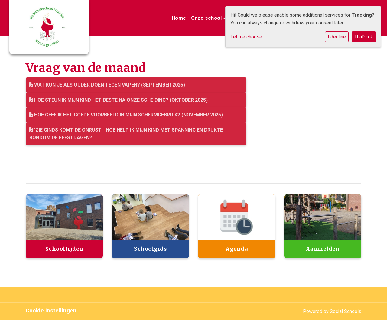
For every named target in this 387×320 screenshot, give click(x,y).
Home (179, 18)
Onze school (207, 18)
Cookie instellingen (51, 310)
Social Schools (345, 311)
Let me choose (246, 37)
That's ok (363, 37)
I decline (337, 37)
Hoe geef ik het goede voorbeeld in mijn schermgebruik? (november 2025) (126, 115)
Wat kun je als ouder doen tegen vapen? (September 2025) (107, 85)
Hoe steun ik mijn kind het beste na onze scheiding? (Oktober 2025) (118, 100)
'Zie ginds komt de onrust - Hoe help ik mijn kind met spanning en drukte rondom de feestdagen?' (126, 134)
